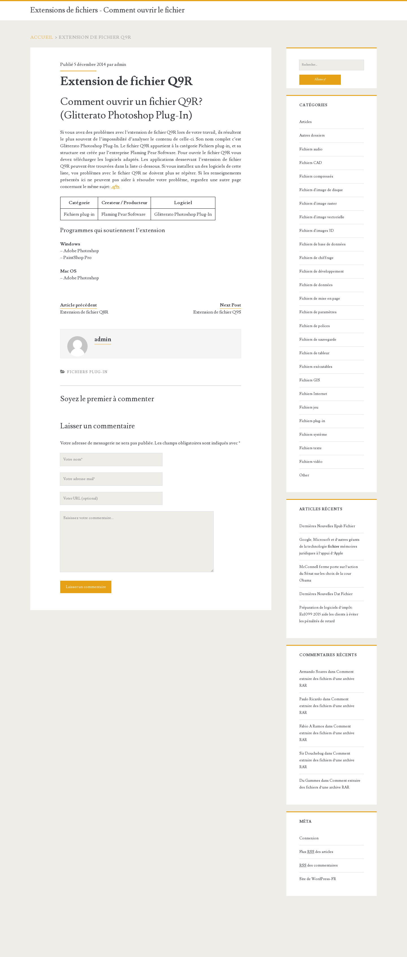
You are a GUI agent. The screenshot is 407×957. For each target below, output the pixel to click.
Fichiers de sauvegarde (317, 339)
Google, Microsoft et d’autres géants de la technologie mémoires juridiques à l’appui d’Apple (329, 546)
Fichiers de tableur (314, 353)
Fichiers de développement (321, 271)
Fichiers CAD (310, 163)
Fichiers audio (310, 149)
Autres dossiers (312, 135)
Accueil (42, 37)
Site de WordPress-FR (317, 879)
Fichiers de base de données (322, 244)
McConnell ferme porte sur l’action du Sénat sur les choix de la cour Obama (328, 574)
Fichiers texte (310, 448)
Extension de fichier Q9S (217, 312)
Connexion (309, 838)
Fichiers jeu (308, 407)
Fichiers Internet (313, 394)
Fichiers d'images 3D (316, 230)
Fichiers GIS (309, 380)
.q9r (115, 186)
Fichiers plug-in (87, 372)
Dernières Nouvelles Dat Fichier (325, 594)
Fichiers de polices (314, 326)
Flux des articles (316, 852)
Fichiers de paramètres (318, 312)
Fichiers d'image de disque (321, 190)
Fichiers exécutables (315, 366)
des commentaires (318, 865)
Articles (305, 122)
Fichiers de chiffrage (316, 258)
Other (304, 475)
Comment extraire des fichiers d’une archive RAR (326, 678)
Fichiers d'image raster (318, 203)
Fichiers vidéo (310, 461)
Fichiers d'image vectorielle (321, 217)
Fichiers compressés (316, 176)
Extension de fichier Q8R (84, 312)
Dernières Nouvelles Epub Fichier (327, 526)
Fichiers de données (316, 285)
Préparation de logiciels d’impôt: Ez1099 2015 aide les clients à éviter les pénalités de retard (328, 614)
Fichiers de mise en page (319, 298)
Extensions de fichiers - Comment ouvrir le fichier (107, 10)
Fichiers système (313, 434)
